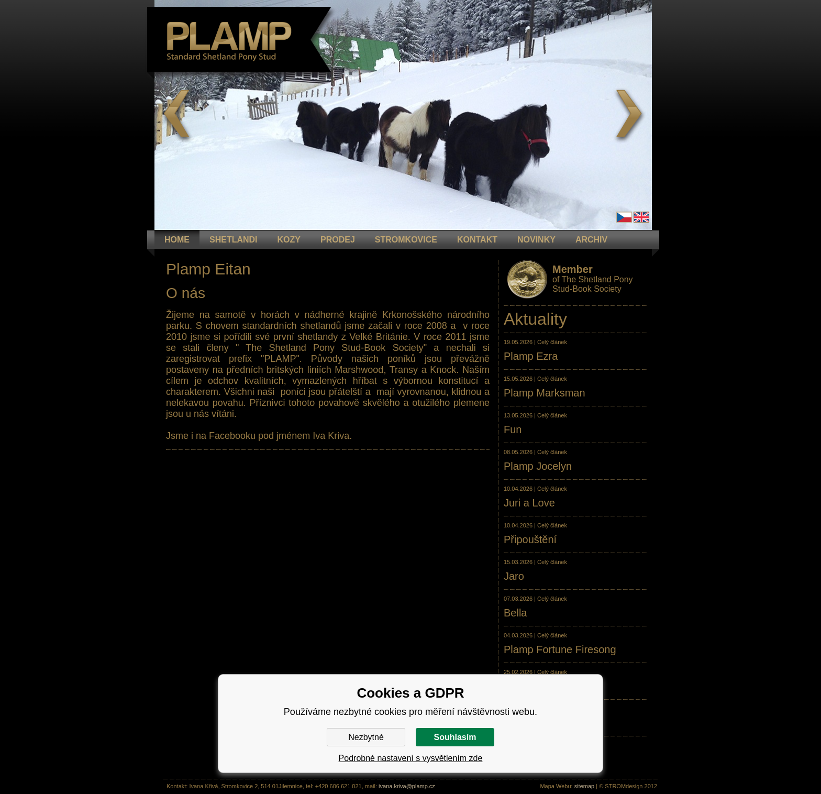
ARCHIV (591, 239)
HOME (177, 239)
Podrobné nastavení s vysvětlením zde (411, 758)
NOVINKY (536, 239)
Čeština (624, 217)
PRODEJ (337, 239)
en (641, 217)
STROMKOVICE (406, 239)
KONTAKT (477, 239)
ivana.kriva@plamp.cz (407, 786)
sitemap (584, 786)
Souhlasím (455, 737)
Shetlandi (233, 239)
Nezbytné (366, 737)
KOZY (289, 239)
